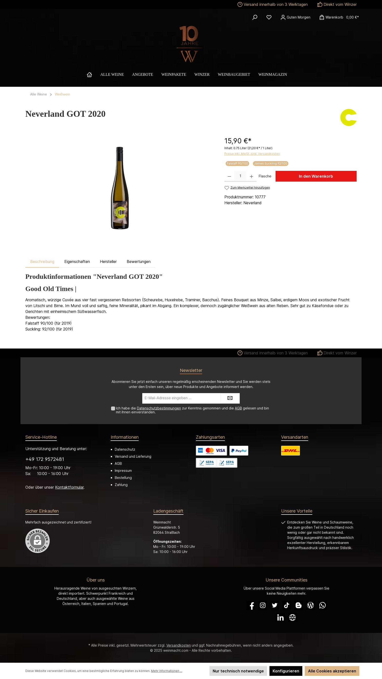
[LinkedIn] (280, 617)
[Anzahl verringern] (229, 176)
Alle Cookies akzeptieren (332, 671)
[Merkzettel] (269, 17)
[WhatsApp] (322, 605)
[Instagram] (262, 605)
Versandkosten (178, 645)
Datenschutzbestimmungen (159, 408)
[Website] (292, 617)
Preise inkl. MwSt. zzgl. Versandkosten (252, 153)
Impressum (123, 470)
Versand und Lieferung (133, 456)
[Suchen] (255, 17)
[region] (120, 188)
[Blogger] (298, 605)
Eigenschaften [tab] (77, 261)
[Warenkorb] (337, 17)
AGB (238, 408)
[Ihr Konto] (295, 17)
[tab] (42, 261)
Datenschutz (125, 449)
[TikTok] (286, 605)
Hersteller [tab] (108, 261)
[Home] (93, 74)
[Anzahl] (240, 176)
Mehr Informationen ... (166, 671)
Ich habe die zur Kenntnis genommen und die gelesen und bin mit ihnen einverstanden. (192, 410)
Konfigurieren (286, 671)
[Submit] (230, 398)
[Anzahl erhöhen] (252, 176)
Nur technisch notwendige (238, 671)
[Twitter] (274, 605)
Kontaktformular (69, 487)
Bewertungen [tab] (139, 261)
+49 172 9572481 (44, 459)
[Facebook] (250, 605)
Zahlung (121, 485)
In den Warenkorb (316, 176)
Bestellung (123, 477)
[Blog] (310, 605)
